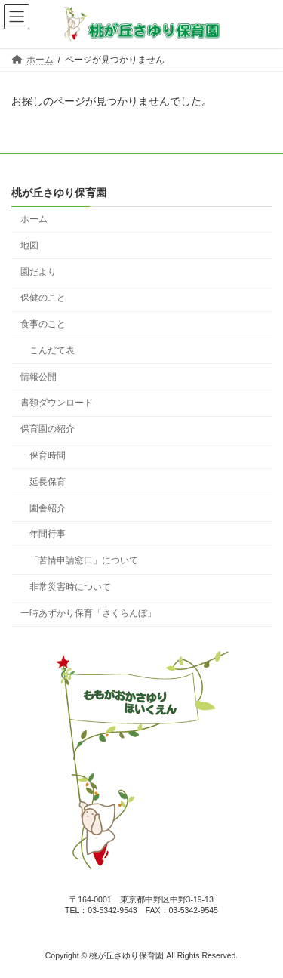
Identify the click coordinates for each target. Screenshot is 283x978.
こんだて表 (52, 350)
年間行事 (47, 534)
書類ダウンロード (56, 402)
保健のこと (43, 297)
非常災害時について (70, 587)
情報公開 (38, 376)
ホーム (34, 219)
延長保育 (47, 482)
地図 (29, 245)
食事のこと (43, 324)
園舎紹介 (47, 507)
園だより (38, 271)
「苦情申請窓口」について (83, 560)
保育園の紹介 (47, 429)
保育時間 (47, 455)
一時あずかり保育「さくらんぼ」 (88, 613)
